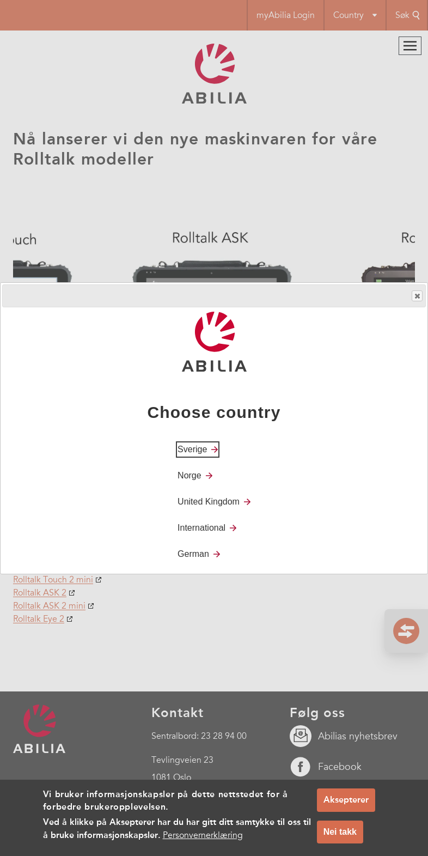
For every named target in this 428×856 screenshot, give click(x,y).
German (193, 553)
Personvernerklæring (203, 835)
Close (416, 296)
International (201, 527)
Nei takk (340, 831)
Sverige (192, 449)
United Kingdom (209, 501)
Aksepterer (346, 799)
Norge (189, 475)
